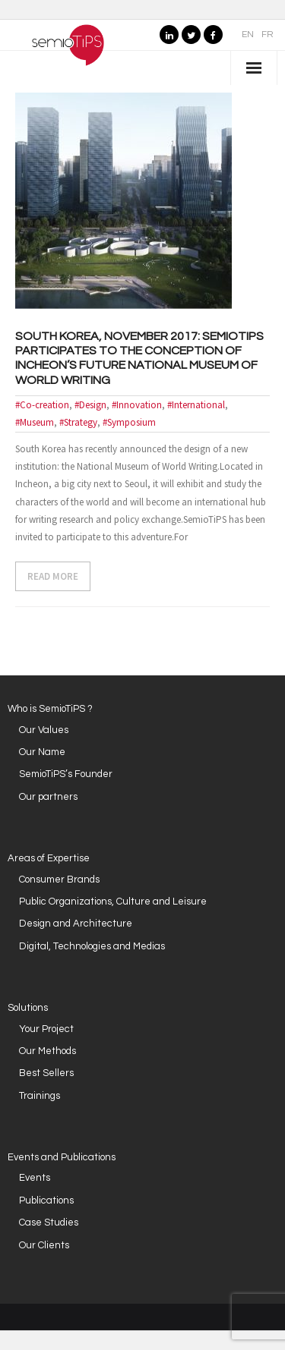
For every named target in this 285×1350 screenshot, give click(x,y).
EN (248, 34)
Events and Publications (62, 1157)
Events (34, 1177)
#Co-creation (42, 404)
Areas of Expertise (49, 858)
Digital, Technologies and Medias (92, 946)
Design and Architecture (75, 923)
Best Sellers (46, 1073)
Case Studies (48, 1222)
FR (267, 34)
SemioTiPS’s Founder (65, 774)
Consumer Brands (59, 879)
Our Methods (47, 1051)
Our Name (42, 752)
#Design (90, 404)
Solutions (28, 1007)
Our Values (43, 730)
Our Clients (44, 1245)
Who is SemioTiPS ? (50, 708)
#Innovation (137, 404)
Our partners (48, 796)
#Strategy (78, 422)
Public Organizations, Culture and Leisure (113, 901)
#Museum (34, 422)
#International (196, 404)
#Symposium (129, 422)
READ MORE (52, 576)
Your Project (46, 1029)
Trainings (39, 1095)
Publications (46, 1200)
